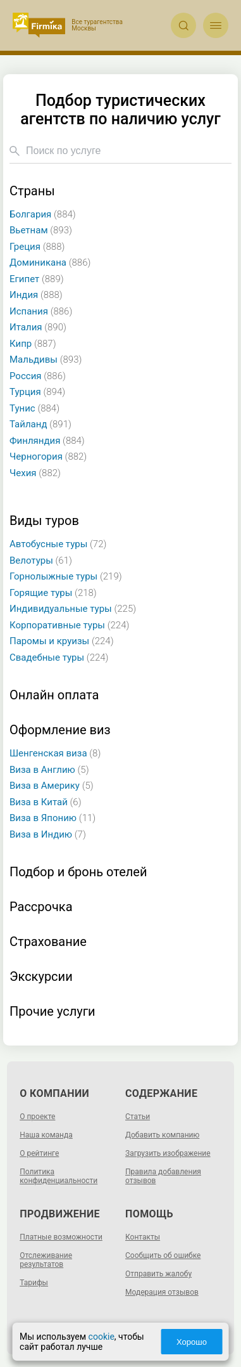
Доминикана (49, 262)
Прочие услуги (52, 1011)
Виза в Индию (47, 834)
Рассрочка (41, 907)
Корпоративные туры (69, 625)
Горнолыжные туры (65, 576)
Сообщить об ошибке (163, 1255)
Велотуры (40, 560)
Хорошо (191, 1342)
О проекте (37, 1116)
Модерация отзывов (162, 1292)
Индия (36, 295)
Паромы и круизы (61, 641)
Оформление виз (60, 730)
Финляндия (47, 440)
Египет (36, 279)
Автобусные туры (57, 544)
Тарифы (34, 1282)
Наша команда (46, 1135)
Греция (37, 246)
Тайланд (40, 424)
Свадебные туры (59, 657)
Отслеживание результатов (46, 1260)
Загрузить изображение (168, 1153)
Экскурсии (41, 976)
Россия (37, 376)
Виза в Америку (51, 785)
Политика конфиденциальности (58, 1176)
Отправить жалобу (158, 1273)
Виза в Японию (52, 818)
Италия (37, 327)
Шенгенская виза (55, 753)
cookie (101, 1336)
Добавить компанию (162, 1135)
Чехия (35, 473)
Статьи (137, 1116)
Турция (37, 392)
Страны (32, 191)
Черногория (48, 456)
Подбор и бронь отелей (78, 872)
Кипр (32, 343)
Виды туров (44, 521)
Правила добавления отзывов (163, 1176)
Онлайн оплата (54, 695)
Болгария (42, 214)
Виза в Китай (45, 802)
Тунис (34, 408)
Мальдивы (45, 359)
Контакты (142, 1237)
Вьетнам (40, 230)
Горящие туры (53, 593)
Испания (40, 311)
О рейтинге (39, 1153)
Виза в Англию (49, 769)
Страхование (48, 942)
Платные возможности (61, 1237)
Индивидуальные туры (72, 608)
